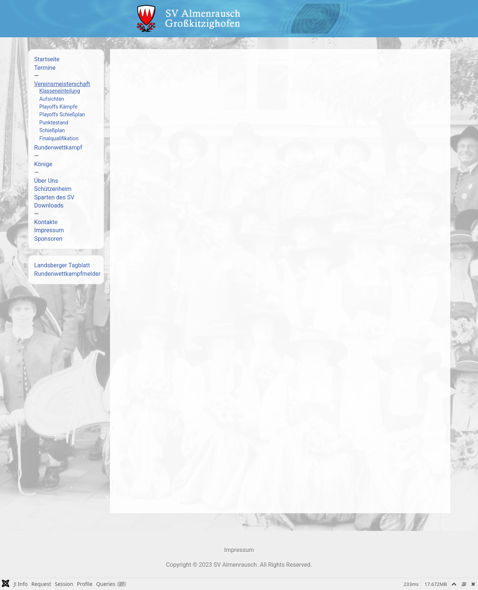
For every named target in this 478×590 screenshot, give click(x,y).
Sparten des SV (54, 197)
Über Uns (46, 180)
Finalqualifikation (59, 138)
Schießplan (52, 130)
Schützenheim (53, 188)
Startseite (47, 59)
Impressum (49, 230)
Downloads (48, 205)
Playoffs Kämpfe (58, 107)
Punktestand (53, 123)
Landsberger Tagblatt (62, 265)
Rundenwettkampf (58, 147)
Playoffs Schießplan (62, 114)
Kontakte (46, 222)
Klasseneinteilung (59, 91)
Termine (45, 67)
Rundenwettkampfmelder (67, 273)
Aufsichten (51, 99)
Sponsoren (48, 238)
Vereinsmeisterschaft (62, 84)
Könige (43, 164)
